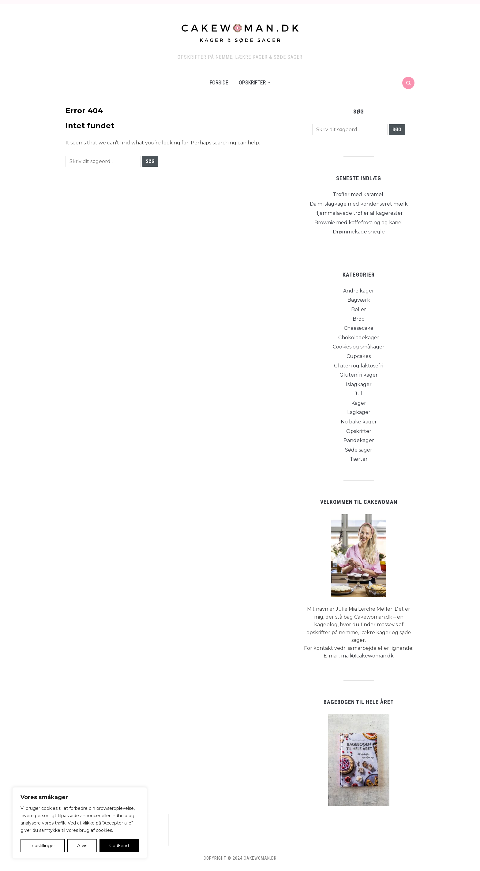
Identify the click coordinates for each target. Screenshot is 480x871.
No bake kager (359, 422)
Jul (358, 393)
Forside (219, 82)
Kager (358, 403)
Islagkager (359, 384)
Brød (359, 319)
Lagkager (358, 412)
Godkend (119, 845)
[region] (79, 823)
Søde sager (358, 450)
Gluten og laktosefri (358, 366)
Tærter (359, 459)
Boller (358, 309)
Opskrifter (252, 82)
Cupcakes (359, 356)
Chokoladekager (358, 338)
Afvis (82, 845)
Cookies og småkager (358, 347)
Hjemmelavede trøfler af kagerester (358, 213)
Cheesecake (358, 328)
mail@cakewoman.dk (367, 656)
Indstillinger (42, 845)
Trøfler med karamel (358, 194)
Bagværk (358, 300)
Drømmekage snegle (359, 232)
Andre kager (358, 291)
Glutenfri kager (358, 375)
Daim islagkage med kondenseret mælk (359, 204)
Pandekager (358, 440)
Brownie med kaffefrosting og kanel (358, 222)
